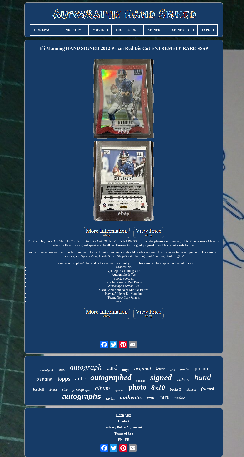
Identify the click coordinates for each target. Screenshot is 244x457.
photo (137, 387)
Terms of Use (123, 433)
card (111, 367)
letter (160, 369)
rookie (179, 398)
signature (119, 390)
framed (207, 388)
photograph (81, 389)
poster (185, 369)
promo (201, 368)
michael (191, 389)
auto (80, 378)
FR (127, 440)
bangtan (141, 380)
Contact (123, 421)
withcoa (183, 379)
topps (63, 379)
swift (172, 369)
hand (202, 377)
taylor (110, 398)
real (150, 397)
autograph (86, 367)
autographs (81, 396)
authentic (131, 397)
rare (164, 396)
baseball (38, 389)
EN (120, 440)
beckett (175, 389)
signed (161, 377)
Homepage (123, 415)
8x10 (158, 387)
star (65, 389)
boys (125, 370)
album (102, 388)
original (142, 368)
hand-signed (46, 370)
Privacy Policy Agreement (123, 427)
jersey (61, 369)
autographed (110, 377)
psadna (44, 379)
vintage (53, 389)
